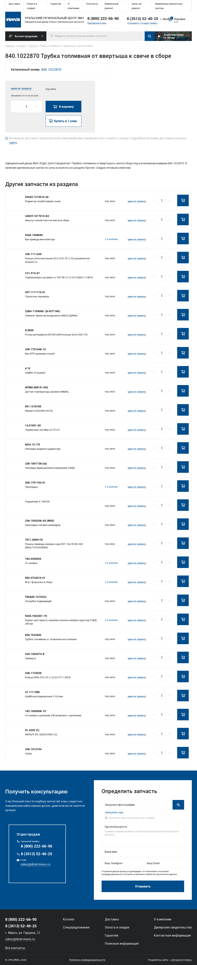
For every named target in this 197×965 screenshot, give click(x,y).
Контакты (92, 3)
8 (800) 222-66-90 (103, 18)
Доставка (14, 3)
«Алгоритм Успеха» (181, 959)
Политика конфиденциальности (87, 959)
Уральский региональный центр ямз (13, 20)
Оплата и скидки (32, 6)
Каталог (69, 919)
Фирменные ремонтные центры (169, 6)
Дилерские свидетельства (173, 927)
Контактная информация (172, 935)
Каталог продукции (26, 36)
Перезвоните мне (96, 23)
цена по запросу (21, 88)
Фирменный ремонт (111, 6)
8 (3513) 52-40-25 (36, 853)
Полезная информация (122, 943)
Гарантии (55, 3)
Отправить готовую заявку (142, 23)
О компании (73, 6)
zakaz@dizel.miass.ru (35, 864)
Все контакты (15, 948)
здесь (13, 142)
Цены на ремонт (136, 6)
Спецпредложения (76, 927)
